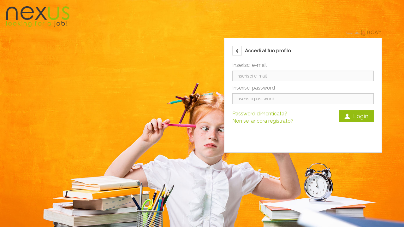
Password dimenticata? (259, 114)
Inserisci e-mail (249, 65)
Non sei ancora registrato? (263, 121)
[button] (237, 50)
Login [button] (356, 116)
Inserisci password (253, 88)
